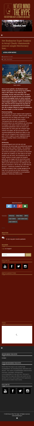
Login (3, 248)
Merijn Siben (19, 215)
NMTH (26, 215)
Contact (4, 358)
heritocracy (11, 215)
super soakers (12, 218)
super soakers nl (13, 221)
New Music (12, 52)
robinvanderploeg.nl (17, 415)
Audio (5, 52)
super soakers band (22, 218)
